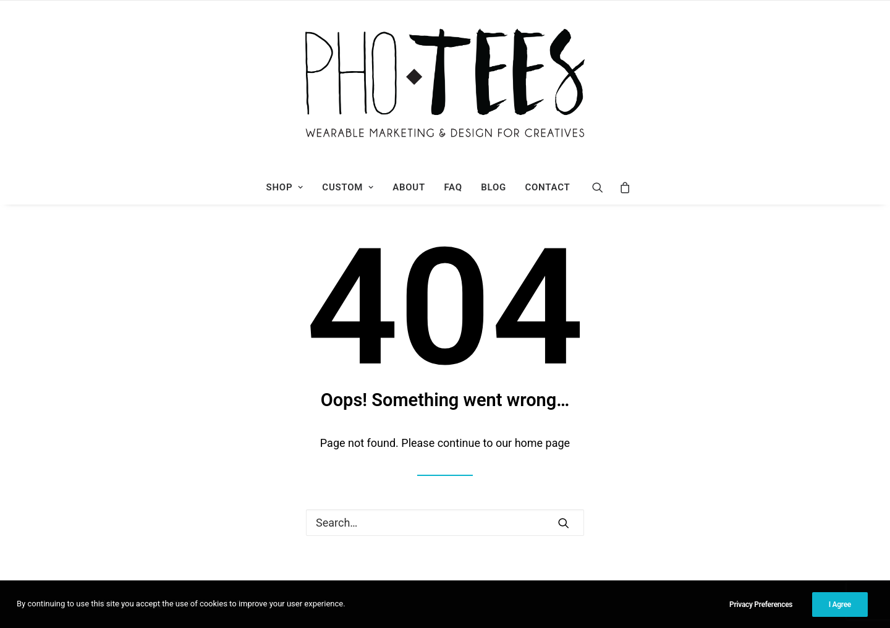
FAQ (453, 187)
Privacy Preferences (760, 604)
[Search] (601, 187)
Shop (284, 187)
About (408, 187)
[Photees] (445, 85)
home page (542, 442)
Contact (547, 187)
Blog (493, 187)
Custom (347, 187)
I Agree (840, 604)
